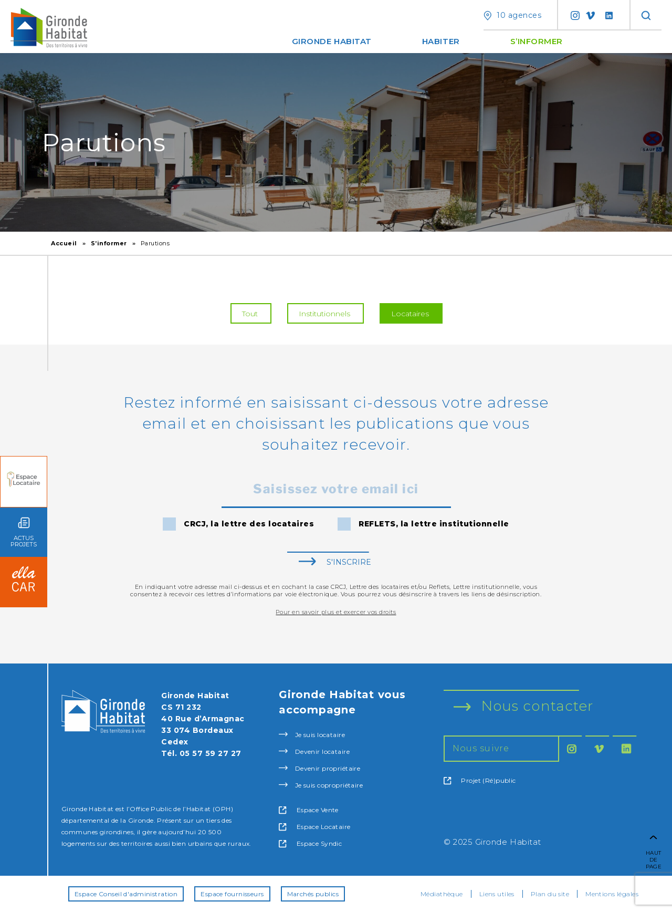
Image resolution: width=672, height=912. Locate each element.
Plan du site (550, 894)
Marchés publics (313, 894)
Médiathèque (442, 894)
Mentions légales (611, 894)
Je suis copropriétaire (321, 785)
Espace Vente (309, 810)
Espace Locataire (314, 827)
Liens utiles (496, 894)
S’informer (536, 41)
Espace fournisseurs (232, 894)
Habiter (441, 41)
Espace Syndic (310, 844)
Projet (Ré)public (480, 780)
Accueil (64, 243)
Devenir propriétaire (319, 768)
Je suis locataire (312, 735)
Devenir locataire (314, 751)
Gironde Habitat (332, 41)
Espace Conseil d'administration (126, 894)
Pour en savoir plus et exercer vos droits (336, 612)
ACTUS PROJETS (23, 532)
